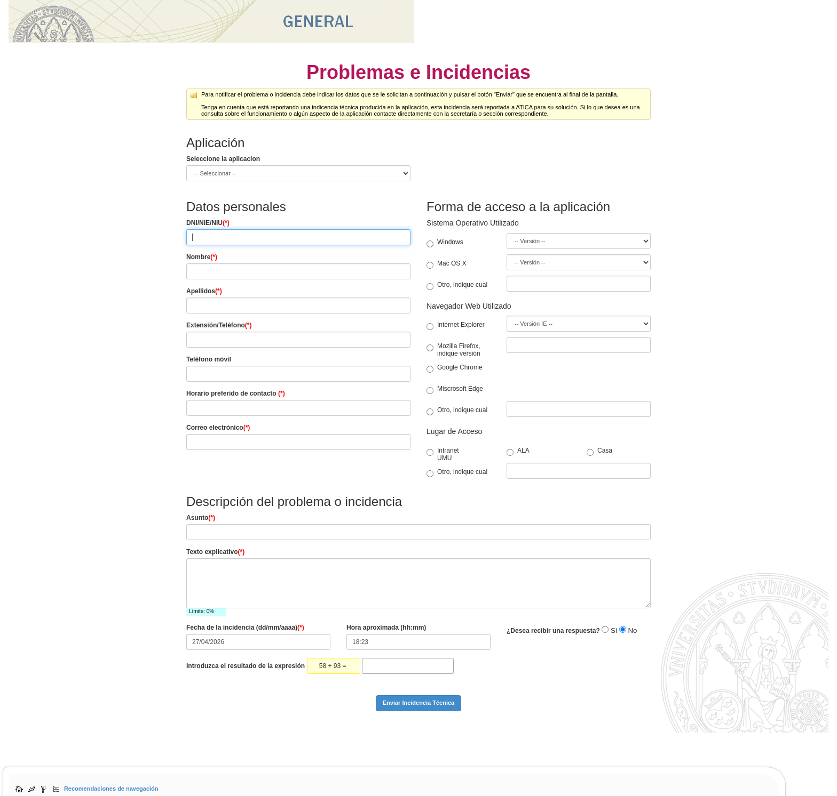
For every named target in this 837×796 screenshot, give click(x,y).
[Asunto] (418, 532)
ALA (512, 450)
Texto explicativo (215, 552)
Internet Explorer (456, 324)
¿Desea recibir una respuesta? (553, 630)
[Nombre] (298, 271)
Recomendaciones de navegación (111, 788)
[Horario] (298, 408)
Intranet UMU (432, 454)
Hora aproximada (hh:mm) (386, 627)
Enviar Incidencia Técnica (419, 702)
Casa (592, 450)
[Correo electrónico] (298, 442)
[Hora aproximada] (418, 642)
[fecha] (258, 642)
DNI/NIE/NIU (208, 223)
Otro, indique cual (457, 284)
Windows (445, 242)
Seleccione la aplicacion (223, 159)
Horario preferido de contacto (235, 393)
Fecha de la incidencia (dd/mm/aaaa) (245, 627)
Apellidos (204, 291)
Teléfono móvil (208, 359)
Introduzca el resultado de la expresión (245, 666)
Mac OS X (447, 263)
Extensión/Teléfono (218, 325)
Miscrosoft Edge (455, 388)
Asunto (200, 517)
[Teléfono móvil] (298, 374)
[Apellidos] (298, 305)
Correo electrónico (218, 427)
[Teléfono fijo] (298, 340)
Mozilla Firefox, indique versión (453, 349)
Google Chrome (455, 367)
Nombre (201, 257)
